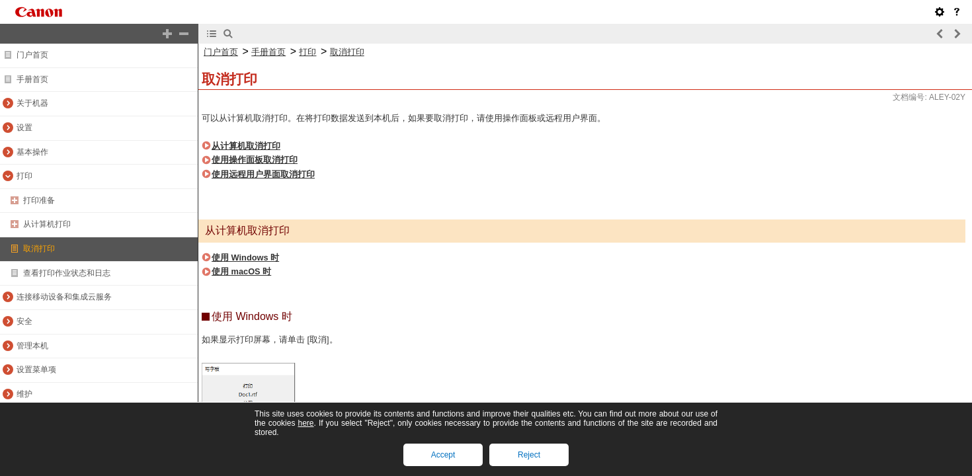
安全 (24, 321)
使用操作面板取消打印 (255, 160)
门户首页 (32, 55)
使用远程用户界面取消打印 (263, 174)
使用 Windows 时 (245, 257)
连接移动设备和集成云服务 (64, 296)
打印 (24, 175)
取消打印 (39, 248)
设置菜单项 (36, 369)
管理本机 (32, 345)
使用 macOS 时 (241, 271)
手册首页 (32, 79)
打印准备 (39, 200)
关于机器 (32, 103)
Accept (443, 454)
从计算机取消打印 (246, 146)
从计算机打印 (47, 224)
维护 (24, 394)
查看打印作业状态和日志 (66, 273)
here (305, 423)
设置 (24, 127)
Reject (529, 454)
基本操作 (32, 152)
